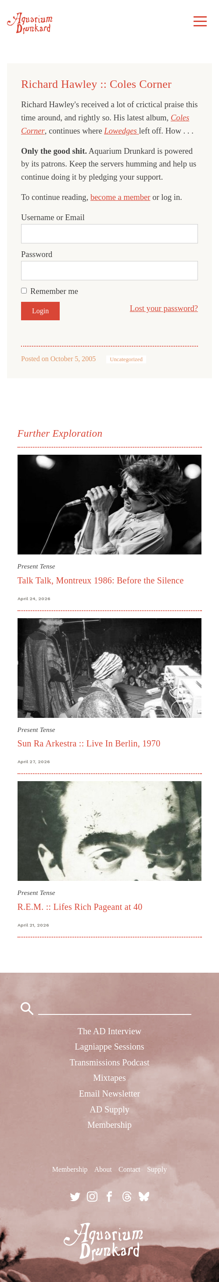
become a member (120, 197)
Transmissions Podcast (109, 1062)
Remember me (54, 291)
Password (36, 254)
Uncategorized (126, 359)
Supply (157, 1169)
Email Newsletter (109, 1093)
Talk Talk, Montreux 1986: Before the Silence (101, 580)
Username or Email (53, 217)
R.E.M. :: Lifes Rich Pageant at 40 (80, 907)
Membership (109, 1125)
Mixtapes (109, 1078)
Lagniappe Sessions (109, 1046)
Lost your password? (164, 308)
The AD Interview (110, 1031)
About (103, 1169)
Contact (129, 1169)
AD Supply (109, 1109)
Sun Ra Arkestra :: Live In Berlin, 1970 (89, 743)
